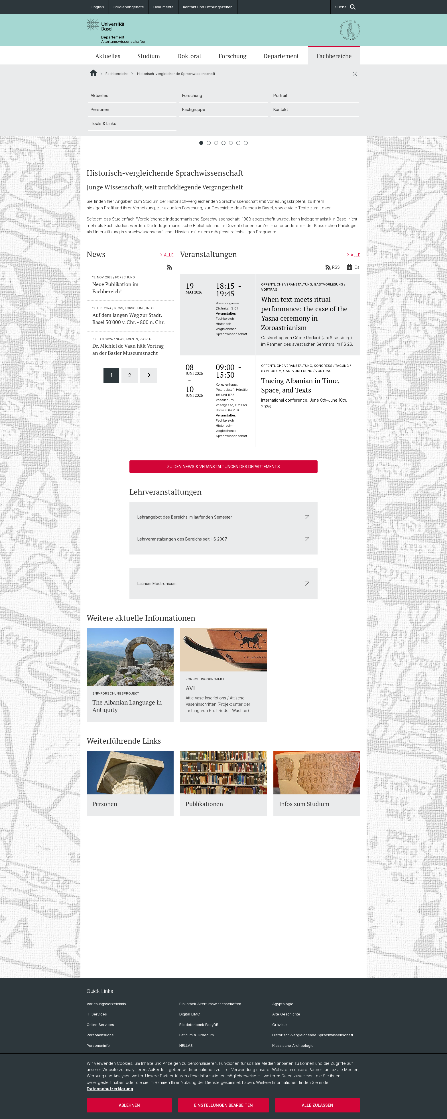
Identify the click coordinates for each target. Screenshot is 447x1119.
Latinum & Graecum (196, 1035)
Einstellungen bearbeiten (223, 1105)
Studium (148, 56)
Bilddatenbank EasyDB (198, 1025)
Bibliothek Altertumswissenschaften (210, 1004)
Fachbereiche (334, 56)
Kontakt (280, 109)
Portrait (280, 95)
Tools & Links (103, 123)
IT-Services (97, 1014)
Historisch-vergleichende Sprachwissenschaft (312, 1035)
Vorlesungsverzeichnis (106, 1004)
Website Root (93, 73)
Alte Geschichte (286, 1014)
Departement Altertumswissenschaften (124, 39)
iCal (353, 404)
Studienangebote (128, 7)
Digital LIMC (189, 1014)
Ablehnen (129, 1105)
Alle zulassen (317, 1105)
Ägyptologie (282, 1004)
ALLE (167, 392)
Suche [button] (345, 7)
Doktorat (189, 56)
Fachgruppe (193, 109)
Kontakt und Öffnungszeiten (208, 7)
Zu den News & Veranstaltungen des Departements (223, 603)
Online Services (100, 1025)
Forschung (232, 56)
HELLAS (186, 1045)
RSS (332, 404)
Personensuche (100, 1035)
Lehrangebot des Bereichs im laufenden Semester (223, 653)
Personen (100, 109)
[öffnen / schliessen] (354, 73)
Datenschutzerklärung (110, 1088)
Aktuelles (107, 56)
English (98, 7)
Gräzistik (280, 1025)
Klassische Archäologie (293, 1045)
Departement (281, 56)
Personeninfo (98, 1045)
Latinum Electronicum (223, 720)
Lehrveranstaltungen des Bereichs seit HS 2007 (223, 675)
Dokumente (163, 7)
